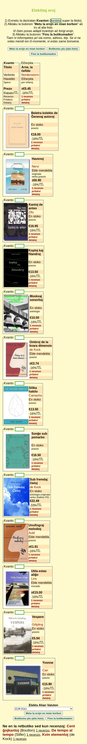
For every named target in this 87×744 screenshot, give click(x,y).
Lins (34, 578)
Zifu (31, 212)
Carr (45, 670)
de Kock (35, 349)
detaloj (25, 102)
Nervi (35, 166)
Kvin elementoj (55, 735)
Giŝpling (37, 624)
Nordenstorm (30, 74)
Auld (32, 533)
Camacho (35, 395)
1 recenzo (27, 96)
